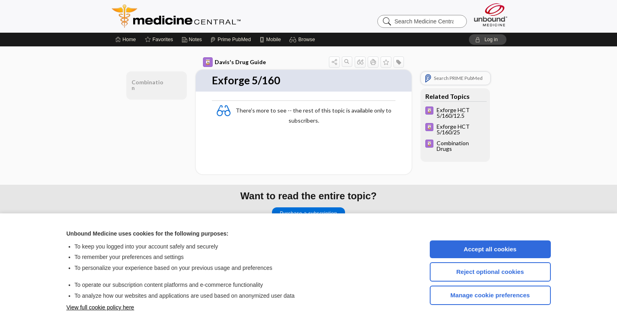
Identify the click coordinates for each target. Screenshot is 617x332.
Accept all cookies (490, 249)
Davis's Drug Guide (234, 62)
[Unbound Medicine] (490, 14)
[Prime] (230, 39)
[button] (303, 39)
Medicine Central (212, 16)
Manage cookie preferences (490, 295)
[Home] (125, 39)
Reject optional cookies (490, 271)
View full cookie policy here (100, 307)
